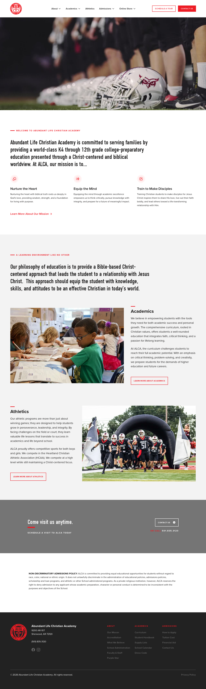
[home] (16, 8)
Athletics (90, 8)
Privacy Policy (188, 674)
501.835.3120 (170, 530)
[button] (56, 8)
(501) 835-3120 (39, 641)
